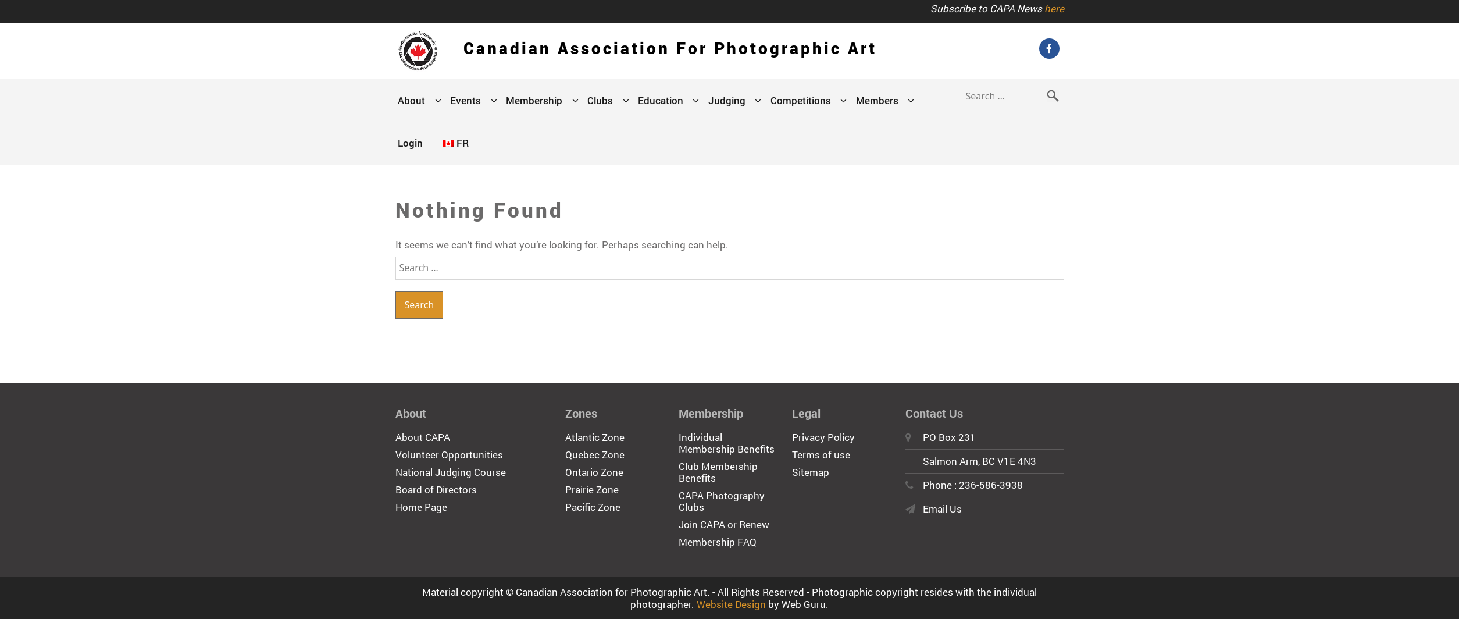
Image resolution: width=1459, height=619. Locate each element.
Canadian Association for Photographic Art (670, 48)
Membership (534, 100)
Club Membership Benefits (718, 472)
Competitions (800, 100)
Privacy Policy (823, 437)
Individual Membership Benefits (727, 443)
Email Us (942, 508)
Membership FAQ (718, 542)
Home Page (421, 507)
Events (465, 100)
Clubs (600, 100)
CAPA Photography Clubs (722, 501)
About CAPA (422, 437)
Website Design (731, 604)
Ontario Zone (594, 472)
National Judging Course (450, 472)
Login (410, 143)
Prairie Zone (592, 489)
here (1054, 8)
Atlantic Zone (595, 437)
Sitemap (810, 472)
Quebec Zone (595, 454)
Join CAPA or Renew (724, 524)
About (411, 100)
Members (877, 100)
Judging (726, 100)
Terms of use (821, 454)
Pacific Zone (592, 507)
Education (660, 100)
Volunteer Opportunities (449, 454)
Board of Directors (436, 489)
